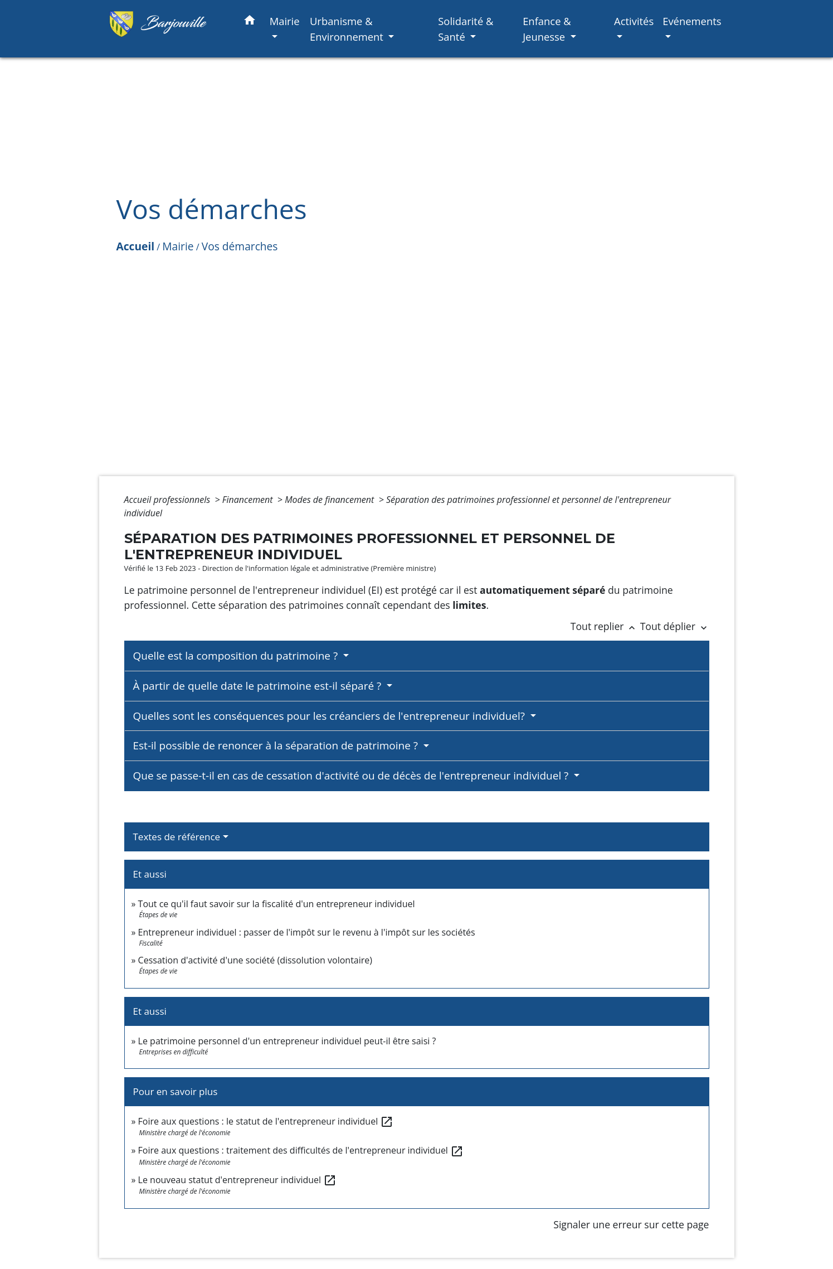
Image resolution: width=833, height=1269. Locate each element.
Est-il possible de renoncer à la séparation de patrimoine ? (277, 745)
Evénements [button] (691, 21)
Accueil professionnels (168, 499)
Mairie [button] (285, 21)
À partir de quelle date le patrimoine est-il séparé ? (258, 686)
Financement (248, 499)
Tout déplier (674, 626)
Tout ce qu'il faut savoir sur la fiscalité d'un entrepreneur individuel (276, 904)
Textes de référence (177, 836)
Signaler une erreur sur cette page (631, 1224)
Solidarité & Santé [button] (465, 28)
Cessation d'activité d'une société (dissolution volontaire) (255, 960)
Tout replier (605, 626)
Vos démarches (240, 246)
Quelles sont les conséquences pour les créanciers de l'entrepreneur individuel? (330, 716)
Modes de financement (330, 499)
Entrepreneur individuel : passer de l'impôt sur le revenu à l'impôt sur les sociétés (306, 932)
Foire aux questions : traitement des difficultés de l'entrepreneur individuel (301, 1150)
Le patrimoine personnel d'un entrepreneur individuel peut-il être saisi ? (287, 1041)
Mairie (177, 246)
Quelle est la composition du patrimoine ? (237, 655)
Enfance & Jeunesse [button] (547, 28)
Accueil (135, 246)
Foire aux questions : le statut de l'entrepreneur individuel (266, 1121)
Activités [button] (634, 21)
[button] (249, 22)
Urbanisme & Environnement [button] (348, 28)
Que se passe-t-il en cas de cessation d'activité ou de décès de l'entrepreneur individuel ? (352, 775)
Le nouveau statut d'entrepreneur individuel (237, 1180)
